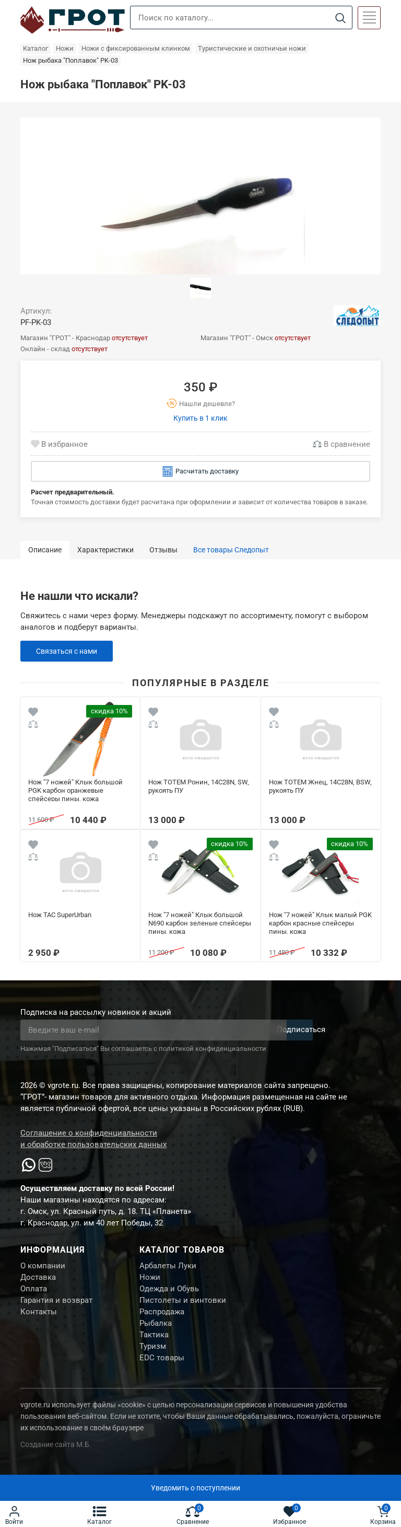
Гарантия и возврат (56, 1306)
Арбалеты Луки (167, 1266)
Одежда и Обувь (169, 1293)
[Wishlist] (33, 714)
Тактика (154, 1345)
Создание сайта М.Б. (55, 1458)
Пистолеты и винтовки (182, 1306)
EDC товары (161, 1371)
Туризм (152, 1358)
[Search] (340, 18)
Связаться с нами (69, 651)
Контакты (38, 1319)
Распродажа (161, 1319)
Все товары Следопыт (231, 550)
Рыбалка (155, 1332)
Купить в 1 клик (200, 418)
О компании (42, 1266)
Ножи (149, 1280)
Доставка (38, 1280)
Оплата (33, 1293)
